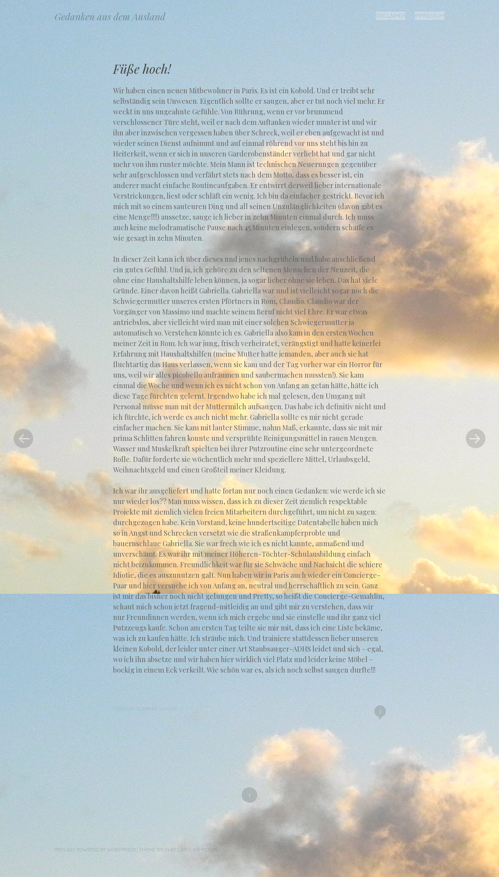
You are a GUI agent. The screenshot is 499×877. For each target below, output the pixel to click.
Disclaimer (390, 15)
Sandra (168, 709)
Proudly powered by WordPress (95, 849)
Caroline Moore (197, 849)
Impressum (429, 15)
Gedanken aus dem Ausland (110, 16)
